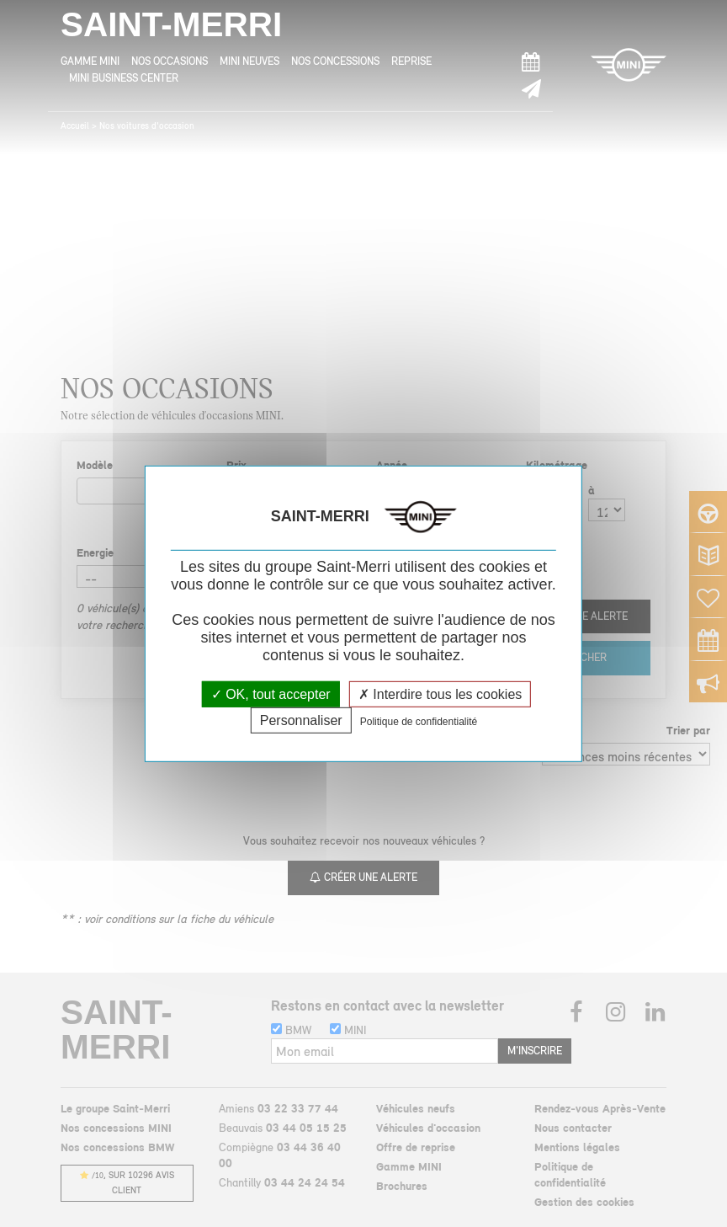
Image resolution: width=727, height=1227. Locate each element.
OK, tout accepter (271, 693)
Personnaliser (301, 720)
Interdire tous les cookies (440, 693)
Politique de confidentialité (418, 722)
